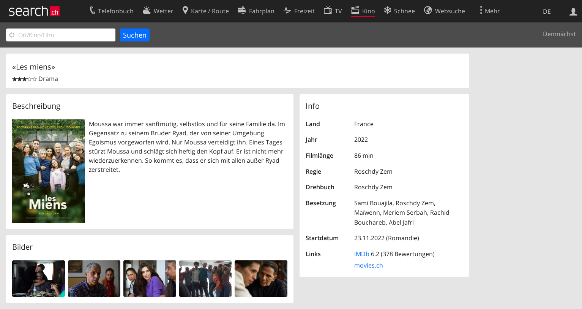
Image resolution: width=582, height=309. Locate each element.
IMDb (361, 254)
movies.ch (368, 265)
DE (547, 11)
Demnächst (559, 34)
